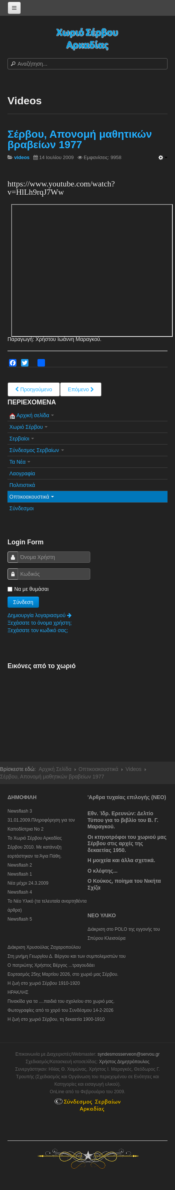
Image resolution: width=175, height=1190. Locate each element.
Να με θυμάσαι (28, 589)
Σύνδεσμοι (21, 508)
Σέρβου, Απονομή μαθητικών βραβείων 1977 (79, 139)
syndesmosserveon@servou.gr (128, 1054)
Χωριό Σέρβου (28, 427)
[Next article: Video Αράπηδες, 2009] (81, 389)
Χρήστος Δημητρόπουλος (124, 1061)
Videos (134, 769)
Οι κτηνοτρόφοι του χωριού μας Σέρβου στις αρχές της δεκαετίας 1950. (127, 843)
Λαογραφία (22, 473)
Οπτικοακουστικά (31, 497)
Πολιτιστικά (22, 485)
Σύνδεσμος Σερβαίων (36, 450)
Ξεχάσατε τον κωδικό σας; (37, 630)
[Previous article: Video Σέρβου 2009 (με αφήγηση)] (33, 389)
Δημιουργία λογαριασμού (39, 615)
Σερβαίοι (21, 439)
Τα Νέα (19, 462)
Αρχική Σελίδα (55, 769)
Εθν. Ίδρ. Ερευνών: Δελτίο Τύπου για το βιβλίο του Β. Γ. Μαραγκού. (123, 819)
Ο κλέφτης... (103, 871)
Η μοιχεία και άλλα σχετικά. (122, 860)
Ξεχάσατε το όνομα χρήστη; (39, 623)
